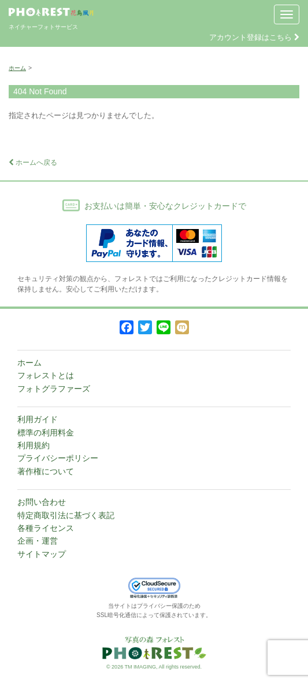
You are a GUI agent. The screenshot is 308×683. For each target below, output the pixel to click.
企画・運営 (37, 540)
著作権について (45, 471)
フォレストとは (45, 375)
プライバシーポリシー (57, 458)
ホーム (17, 68)
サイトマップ (41, 554)
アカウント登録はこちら (254, 37)
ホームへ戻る (33, 162)
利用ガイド (37, 419)
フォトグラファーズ (53, 388)
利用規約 (33, 445)
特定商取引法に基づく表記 (65, 515)
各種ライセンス (45, 528)
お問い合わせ (41, 502)
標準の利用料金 (45, 432)
